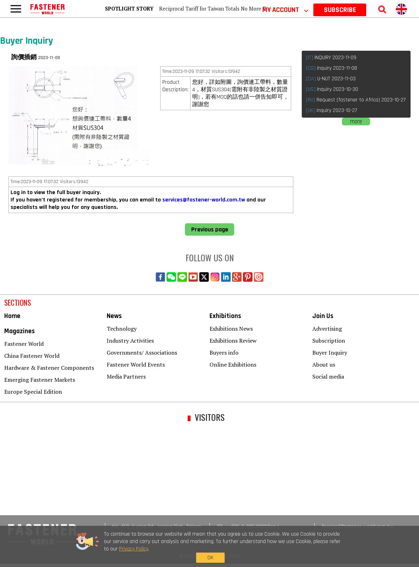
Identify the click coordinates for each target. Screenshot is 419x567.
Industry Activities (130, 340)
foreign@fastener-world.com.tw (357, 526)
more (356, 121)
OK (323, 551)
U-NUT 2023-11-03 (331, 78)
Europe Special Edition (33, 391)
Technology (122, 328)
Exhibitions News (231, 328)
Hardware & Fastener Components (49, 368)
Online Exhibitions (233, 364)
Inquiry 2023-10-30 (332, 89)
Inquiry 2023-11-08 (331, 68)
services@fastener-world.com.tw (203, 200)
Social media (328, 376)
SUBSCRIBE (340, 9)
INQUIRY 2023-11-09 (331, 57)
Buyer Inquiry (329, 352)
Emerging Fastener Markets (39, 380)
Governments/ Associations (142, 352)
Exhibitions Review (233, 340)
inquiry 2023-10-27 (331, 110)
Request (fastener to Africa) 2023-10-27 (356, 100)
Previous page (209, 229)
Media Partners (126, 376)
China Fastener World (32, 356)
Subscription (328, 340)
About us (323, 364)
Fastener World (24, 344)
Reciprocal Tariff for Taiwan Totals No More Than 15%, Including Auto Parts (247, 8)
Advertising (327, 328)
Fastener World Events (136, 364)
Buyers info (224, 352)
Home (12, 316)
